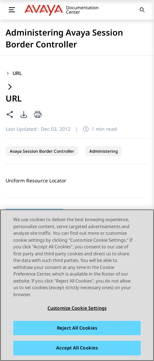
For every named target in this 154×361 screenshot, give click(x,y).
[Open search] (142, 10)
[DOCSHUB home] (63, 10)
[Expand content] (10, 87)
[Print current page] (38, 115)
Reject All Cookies (77, 328)
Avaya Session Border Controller (42, 151)
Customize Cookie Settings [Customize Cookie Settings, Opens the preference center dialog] (77, 308)
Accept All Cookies (77, 348)
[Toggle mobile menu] (12, 10)
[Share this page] (10, 114)
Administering (103, 151)
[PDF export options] (24, 114)
